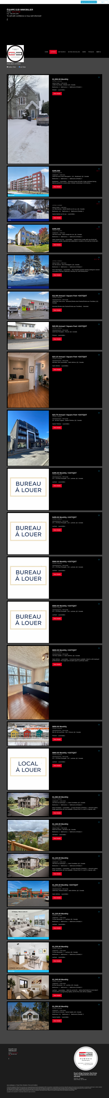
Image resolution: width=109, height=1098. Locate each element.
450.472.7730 (16, 12)
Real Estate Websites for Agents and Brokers (27, 1091)
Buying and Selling (74, 52)
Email (10, 1055)
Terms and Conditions (32, 1085)
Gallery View (11, 67)
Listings (53, 52)
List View (22, 67)
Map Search (62, 52)
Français (91, 52)
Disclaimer (25, 1085)
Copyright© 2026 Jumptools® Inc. (13, 1091)
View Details (57, 93)
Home (46, 52)
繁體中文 (98, 52)
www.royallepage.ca (11, 1085)
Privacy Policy (19, 1085)
